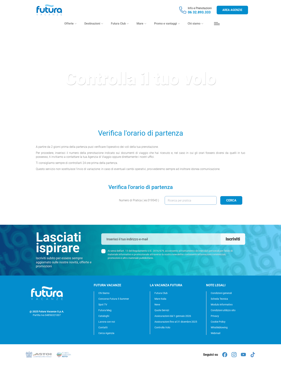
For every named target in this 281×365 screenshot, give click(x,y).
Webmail (215, 333)
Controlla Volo (162, 327)
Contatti (103, 327)
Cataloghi (103, 316)
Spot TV (102, 304)
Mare (141, 23)
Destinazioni (93, 23)
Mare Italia (160, 298)
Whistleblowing (219, 327)
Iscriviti (233, 239)
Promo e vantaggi (167, 23)
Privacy (215, 316)
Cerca (231, 200)
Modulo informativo (222, 304)
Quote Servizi (161, 310)
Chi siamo (195, 23)
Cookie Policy (218, 321)
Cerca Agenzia (106, 333)
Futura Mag (104, 310)
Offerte (70, 23)
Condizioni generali (221, 293)
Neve (157, 304)
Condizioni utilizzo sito (223, 310)
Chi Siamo (103, 293)
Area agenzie (232, 10)
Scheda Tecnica (219, 298)
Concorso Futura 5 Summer (113, 298)
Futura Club (161, 293)
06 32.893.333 (199, 12)
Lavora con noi (106, 321)
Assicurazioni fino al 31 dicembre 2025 (175, 321)
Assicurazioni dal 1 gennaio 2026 (172, 316)
